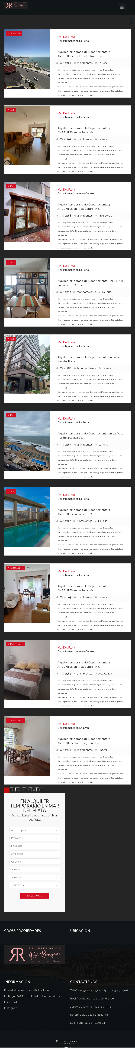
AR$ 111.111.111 (16, 568)
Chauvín (101, 750)
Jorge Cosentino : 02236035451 (90, 1006)
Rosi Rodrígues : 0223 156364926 (92, 998)
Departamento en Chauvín (73, 727)
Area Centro (103, 215)
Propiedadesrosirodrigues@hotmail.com (27, 990)
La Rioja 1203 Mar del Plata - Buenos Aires (32, 996)
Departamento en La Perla (73, 40)
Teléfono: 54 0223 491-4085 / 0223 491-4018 (99, 990)
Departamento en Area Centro (75, 193)
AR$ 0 (11, 110)
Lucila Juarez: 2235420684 (87, 1022)
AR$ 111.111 (14, 33)
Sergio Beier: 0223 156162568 (89, 1014)
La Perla (101, 63)
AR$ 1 (11, 491)
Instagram (10, 1008)
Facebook (11, 1002)
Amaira (67, 1048)
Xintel (75, 1041)
